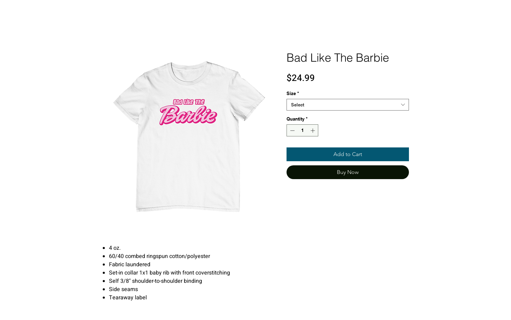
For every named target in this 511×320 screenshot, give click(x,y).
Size (293, 93)
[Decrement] (292, 130)
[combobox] (348, 105)
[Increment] (313, 130)
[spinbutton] (302, 130)
